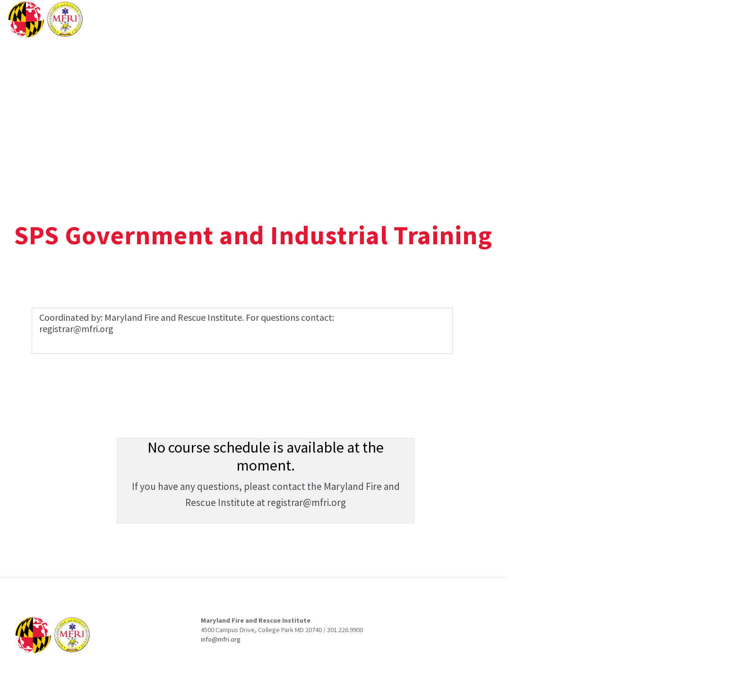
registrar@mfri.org (306, 502)
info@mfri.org (221, 639)
